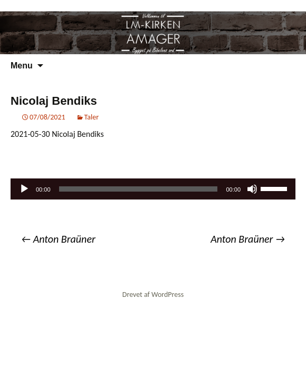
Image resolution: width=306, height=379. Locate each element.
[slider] (138, 189)
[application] (153, 189)
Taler (91, 117)
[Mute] (252, 189)
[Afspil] (24, 189)
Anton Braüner (58, 239)
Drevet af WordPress (153, 294)
